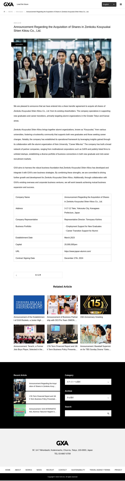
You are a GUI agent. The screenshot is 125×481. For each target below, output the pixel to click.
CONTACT (63, 470)
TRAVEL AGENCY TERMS (100, 470)
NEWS (39, 470)
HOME (7, 470)
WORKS (29, 470)
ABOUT (18, 470)
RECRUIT (50, 470)
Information (19, 44)
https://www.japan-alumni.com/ (77, 251)
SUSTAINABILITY (78, 470)
